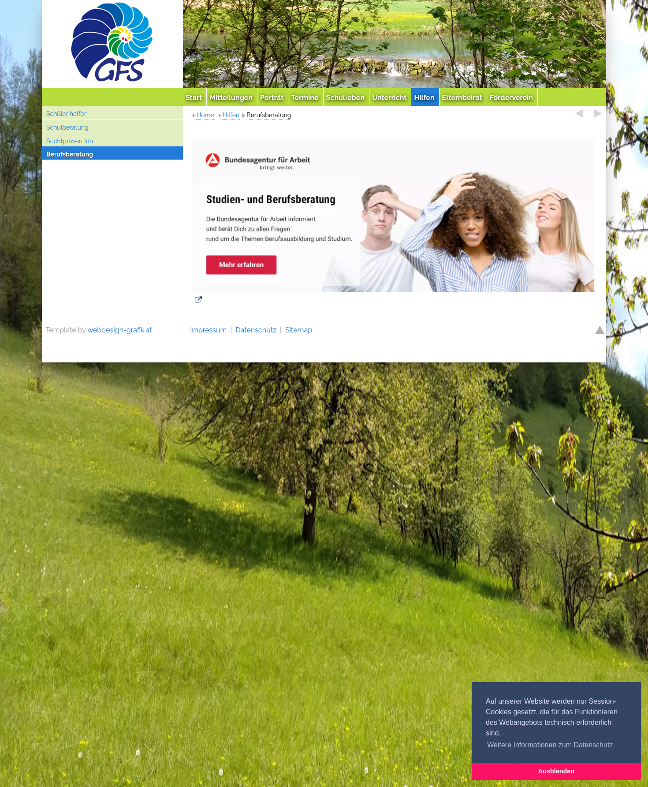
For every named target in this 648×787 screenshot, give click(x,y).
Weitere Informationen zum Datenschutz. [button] (551, 745)
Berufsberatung (69, 154)
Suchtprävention (69, 141)
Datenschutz (255, 330)
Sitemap (298, 330)
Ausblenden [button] (556, 771)
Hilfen (231, 115)
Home (205, 115)
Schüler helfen (67, 113)
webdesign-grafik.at (119, 330)
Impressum (208, 330)
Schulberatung (67, 127)
